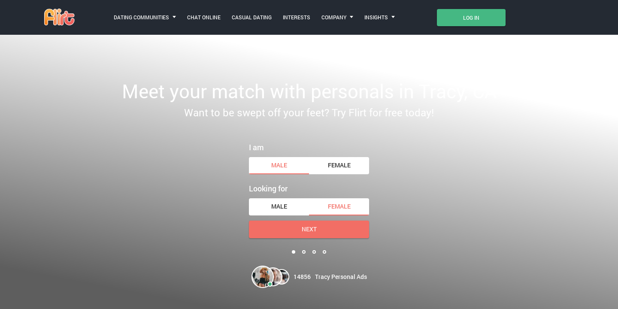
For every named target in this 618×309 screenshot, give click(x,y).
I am (256, 147)
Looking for (268, 188)
